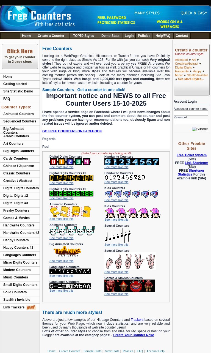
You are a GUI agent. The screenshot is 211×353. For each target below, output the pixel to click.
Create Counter (69, 351)
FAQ (6, 99)
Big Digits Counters (18, 151)
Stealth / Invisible (16, 300)
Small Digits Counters (20, 285)
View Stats (112, 351)
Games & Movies (16, 218)
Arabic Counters (16, 136)
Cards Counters (15, 158)
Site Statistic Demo (18, 91)
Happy (197, 71)
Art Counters (13, 144)
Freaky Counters (16, 210)
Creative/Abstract (186, 63)
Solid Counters (15, 292)
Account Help (156, 351)
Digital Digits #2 (15, 196)
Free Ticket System (192, 155)
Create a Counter (51, 36)
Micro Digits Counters (20, 262)
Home (26, 36)
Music (179, 75)
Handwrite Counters (19, 225)
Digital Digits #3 (15, 203)
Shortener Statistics (191, 172)
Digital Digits (183, 67)
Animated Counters (18, 114)
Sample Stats (92, 351)
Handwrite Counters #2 (21, 233)
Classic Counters (16, 173)
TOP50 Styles (83, 36)
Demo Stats (110, 36)
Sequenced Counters (19, 121)
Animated (181, 59)
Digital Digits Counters (21, 188)
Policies (144, 36)
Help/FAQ (163, 36)
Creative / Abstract (17, 181)
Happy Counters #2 (18, 248)
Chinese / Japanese (18, 166)
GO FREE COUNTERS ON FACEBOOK (72, 131)
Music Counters (15, 277)
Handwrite (182, 71)
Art (194, 59)
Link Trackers (19, 307)
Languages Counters (19, 255)
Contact (182, 36)
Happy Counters (16, 240)
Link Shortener (196, 163)
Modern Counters (16, 270)
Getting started (15, 84)
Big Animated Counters (13, 131)
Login (129, 36)
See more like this (61, 167)
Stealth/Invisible (197, 75)
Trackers (137, 320)
